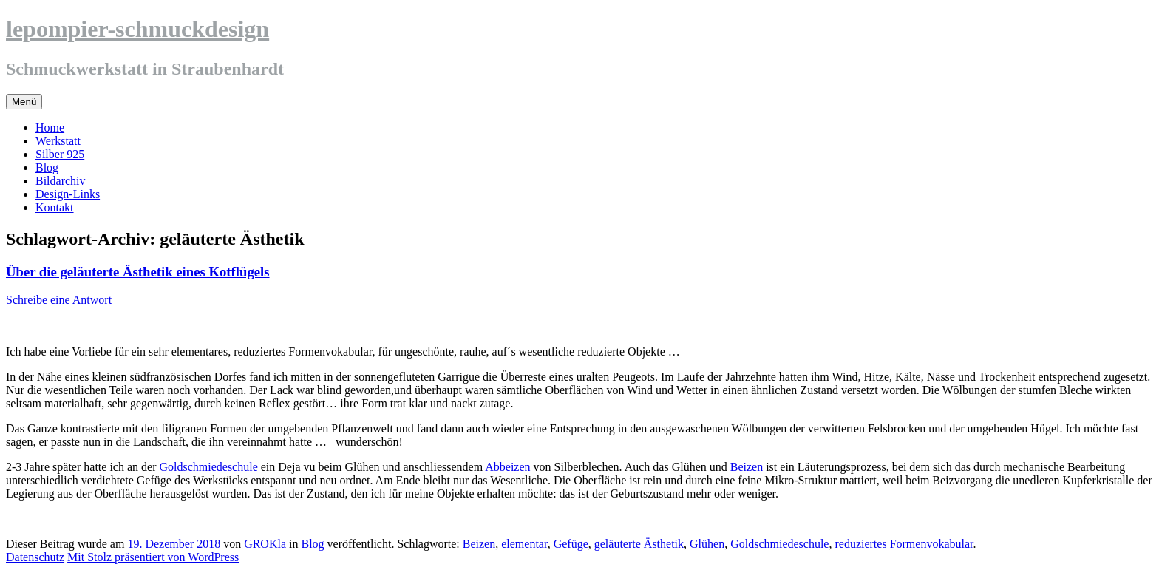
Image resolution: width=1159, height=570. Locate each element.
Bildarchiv (60, 180)
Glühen (707, 543)
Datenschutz (35, 557)
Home (49, 127)
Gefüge (571, 543)
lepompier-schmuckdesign (137, 29)
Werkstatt (58, 141)
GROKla (265, 543)
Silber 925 (59, 154)
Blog (46, 167)
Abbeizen (507, 467)
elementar (524, 543)
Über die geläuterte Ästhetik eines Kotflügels (138, 271)
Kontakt (54, 207)
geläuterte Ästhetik (639, 543)
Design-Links (67, 194)
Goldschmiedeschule (208, 467)
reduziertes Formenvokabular (904, 543)
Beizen (745, 467)
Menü (24, 101)
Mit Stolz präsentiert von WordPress (153, 557)
